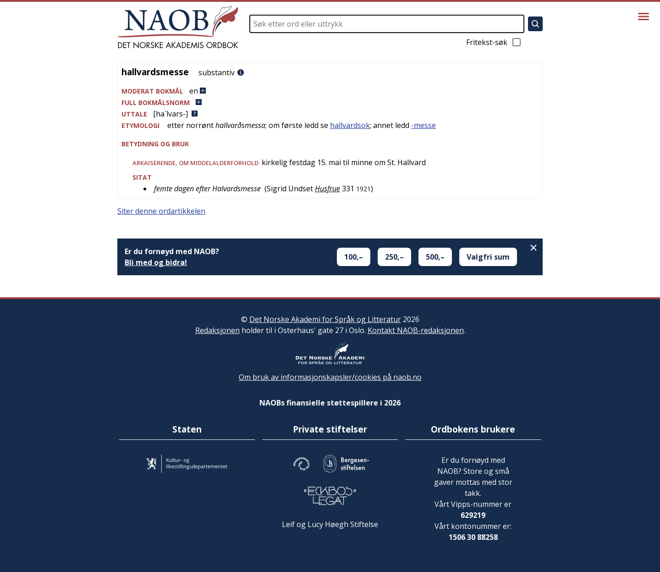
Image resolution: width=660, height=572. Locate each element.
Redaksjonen (217, 330)
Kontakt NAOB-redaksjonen (416, 330)
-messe (423, 125)
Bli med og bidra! (156, 262)
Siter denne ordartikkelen (161, 211)
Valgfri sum (488, 257)
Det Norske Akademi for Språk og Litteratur (325, 319)
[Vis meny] (643, 16)
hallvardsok (350, 125)
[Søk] (535, 24)
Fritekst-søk (494, 42)
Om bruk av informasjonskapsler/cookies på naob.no (330, 377)
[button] (330, 91)
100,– (353, 257)
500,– (435, 257)
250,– (394, 257)
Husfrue (327, 188)
